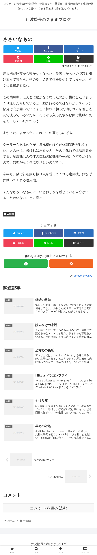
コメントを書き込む (48, 508)
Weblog (9, 214)
